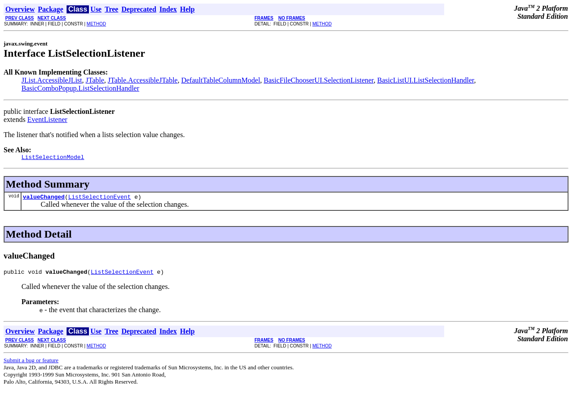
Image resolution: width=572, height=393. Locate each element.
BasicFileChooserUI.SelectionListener (319, 80)
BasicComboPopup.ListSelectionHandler (80, 88)
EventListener (47, 119)
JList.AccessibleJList (51, 80)
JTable (95, 80)
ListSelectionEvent (99, 199)
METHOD (96, 23)
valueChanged (44, 199)
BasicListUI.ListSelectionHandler (425, 80)
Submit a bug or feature (31, 364)
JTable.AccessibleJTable (142, 80)
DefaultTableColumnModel (220, 80)
